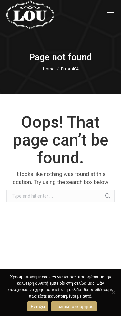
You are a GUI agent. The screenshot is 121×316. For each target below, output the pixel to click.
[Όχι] (113, 292)
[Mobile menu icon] (111, 15)
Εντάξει (38, 306)
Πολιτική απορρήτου (74, 306)
